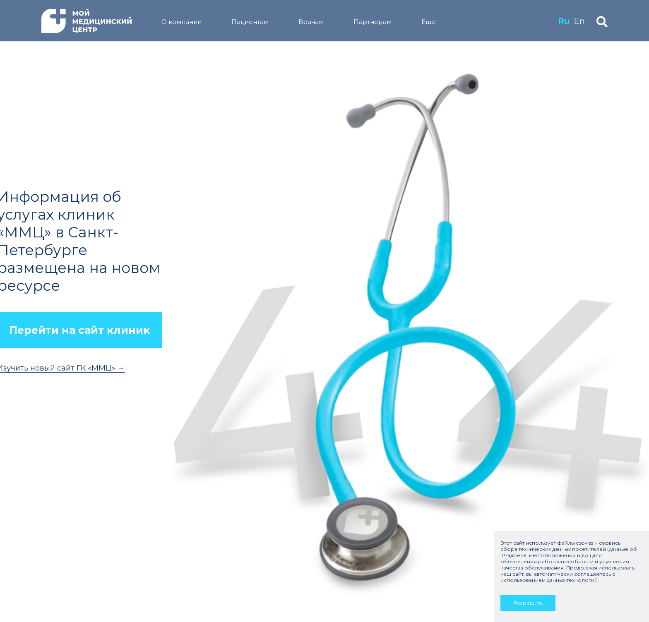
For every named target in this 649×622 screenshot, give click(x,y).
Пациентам (250, 22)
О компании (181, 22)
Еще (428, 22)
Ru (564, 21)
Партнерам (372, 22)
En (579, 21)
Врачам (311, 22)
